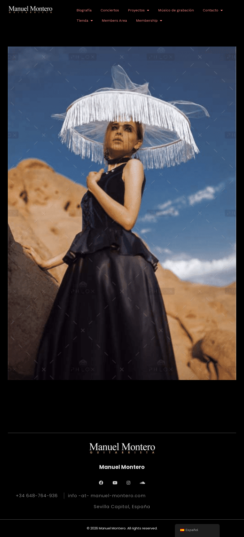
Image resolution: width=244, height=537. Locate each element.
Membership (149, 21)
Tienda (84, 21)
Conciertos (110, 10)
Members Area (114, 20)
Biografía (84, 10)
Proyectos (138, 10)
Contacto (213, 10)
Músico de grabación (176, 10)
